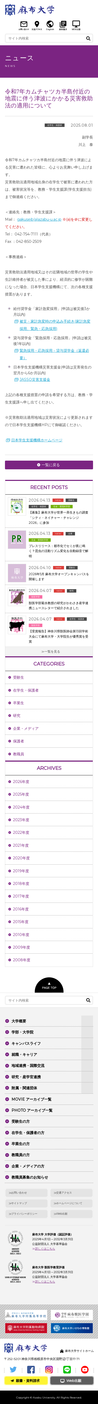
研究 (16, 715)
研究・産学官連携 (26, 1077)
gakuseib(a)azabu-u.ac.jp (39, 219)
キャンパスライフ (26, 1043)
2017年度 (21, 896)
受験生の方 (20, 1121)
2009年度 (21, 947)
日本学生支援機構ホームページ (36, 440)
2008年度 (21, 960)
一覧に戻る (51, 464)
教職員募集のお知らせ (29, 1177)
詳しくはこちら (45, 1248)
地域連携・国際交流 (27, 1065)
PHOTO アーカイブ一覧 (32, 1110)
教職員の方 (20, 1154)
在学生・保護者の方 (27, 1132)
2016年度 (21, 909)
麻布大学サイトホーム (79, 1351)
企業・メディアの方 (27, 1166)
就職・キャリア (24, 1054)
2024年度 (21, 807)
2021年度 (21, 845)
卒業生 (18, 703)
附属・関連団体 (24, 1088)
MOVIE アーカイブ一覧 (31, 1099)
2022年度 (21, 832)
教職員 (18, 754)
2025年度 (21, 794)
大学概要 (18, 1021)
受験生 (18, 677)
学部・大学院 (22, 1032)
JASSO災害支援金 (35, 379)
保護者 (18, 741)
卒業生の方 (20, 1143)
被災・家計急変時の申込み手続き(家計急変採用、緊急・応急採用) (55, 325)
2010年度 (21, 934)
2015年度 (20, 921)
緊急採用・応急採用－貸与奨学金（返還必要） (54, 354)
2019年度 (21, 871)
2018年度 (21, 883)
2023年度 (21, 819)
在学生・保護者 (26, 690)
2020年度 (21, 858)
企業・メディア (26, 728)
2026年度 (21, 781)
